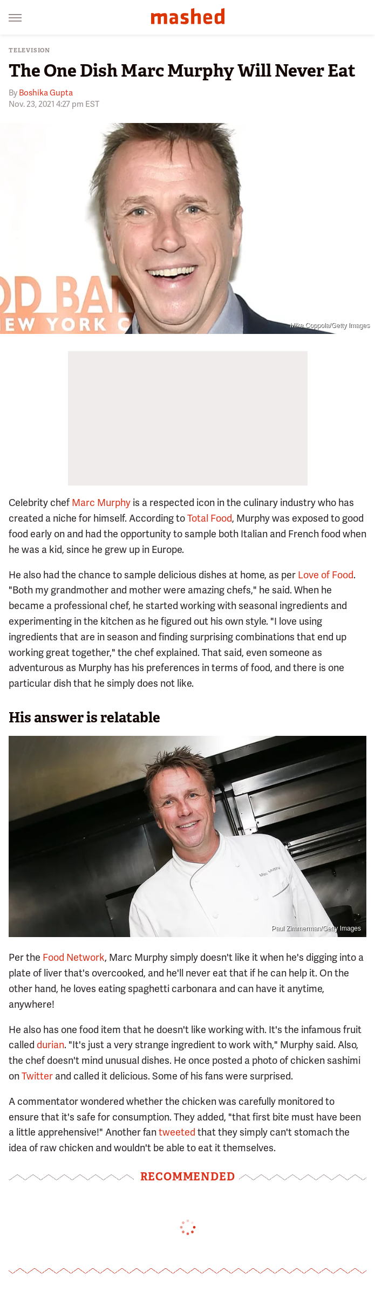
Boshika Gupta (46, 92)
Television (29, 50)
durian (50, 1044)
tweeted (177, 1132)
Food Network (72, 957)
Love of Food (325, 575)
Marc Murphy (101, 502)
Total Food (209, 518)
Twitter (37, 1076)
